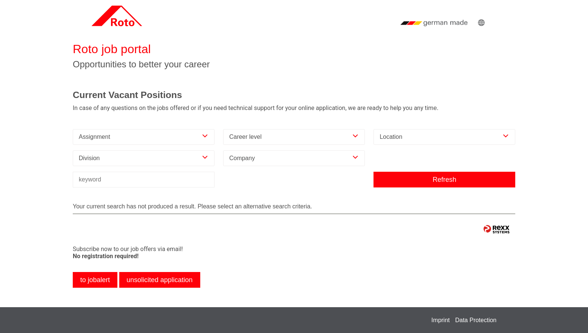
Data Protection (475, 320)
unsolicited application (160, 280)
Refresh (444, 179)
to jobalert (95, 280)
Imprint (440, 320)
